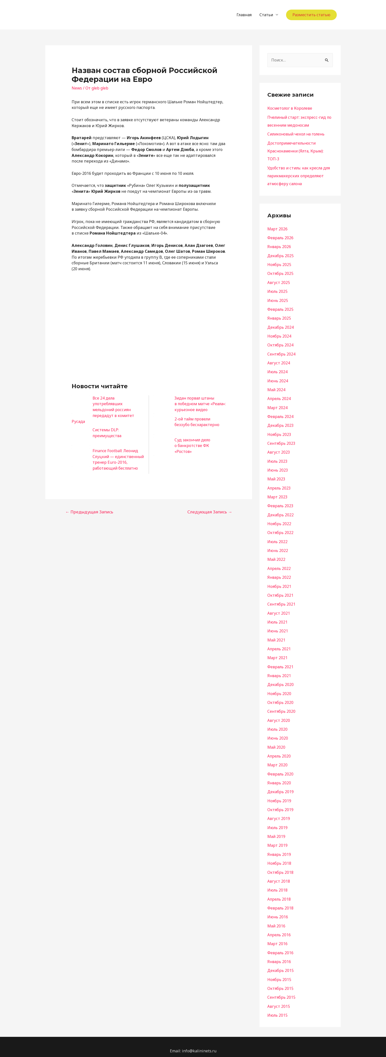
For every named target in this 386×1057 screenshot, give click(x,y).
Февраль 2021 (280, 662)
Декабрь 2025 (280, 254)
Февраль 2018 (280, 901)
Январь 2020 (279, 777)
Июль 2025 (277, 290)
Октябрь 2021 (280, 591)
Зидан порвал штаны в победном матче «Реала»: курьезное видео (200, 404)
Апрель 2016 (279, 927)
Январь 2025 (279, 316)
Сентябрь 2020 (281, 706)
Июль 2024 (277, 369)
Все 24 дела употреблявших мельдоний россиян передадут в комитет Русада (103, 409)
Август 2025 (278, 281)
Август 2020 (278, 715)
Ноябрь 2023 (279, 431)
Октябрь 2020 (280, 697)
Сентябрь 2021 (281, 600)
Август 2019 (278, 812)
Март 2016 (277, 936)
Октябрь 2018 (280, 865)
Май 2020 (276, 741)
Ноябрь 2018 (279, 856)
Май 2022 (276, 555)
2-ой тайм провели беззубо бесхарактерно (197, 422)
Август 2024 (278, 361)
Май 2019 (276, 830)
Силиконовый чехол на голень (297, 134)
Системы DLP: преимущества (107, 432)
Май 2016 (276, 918)
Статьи (266, 14)
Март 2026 (277, 228)
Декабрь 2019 (280, 786)
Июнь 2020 (278, 732)
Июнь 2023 (278, 467)
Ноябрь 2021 (279, 582)
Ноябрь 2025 (279, 263)
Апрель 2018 (279, 892)
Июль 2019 (277, 821)
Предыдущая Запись (89, 518)
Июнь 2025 (278, 299)
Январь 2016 (279, 954)
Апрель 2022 (279, 564)
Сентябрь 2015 (281, 989)
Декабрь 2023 (280, 423)
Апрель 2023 (279, 485)
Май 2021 (276, 635)
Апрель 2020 (279, 750)
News (77, 88)
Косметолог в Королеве (290, 108)
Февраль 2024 (280, 414)
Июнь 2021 (278, 626)
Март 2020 (277, 759)
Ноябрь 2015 (279, 971)
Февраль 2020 (280, 768)
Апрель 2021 (279, 644)
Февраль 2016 (280, 945)
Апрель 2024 (279, 396)
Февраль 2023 (280, 502)
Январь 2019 (279, 847)
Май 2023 (276, 476)
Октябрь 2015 (280, 980)
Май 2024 (276, 387)
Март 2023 (277, 493)
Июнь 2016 (278, 909)
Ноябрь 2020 (279, 688)
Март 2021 (277, 653)
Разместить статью (311, 14)
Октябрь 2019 (280, 803)
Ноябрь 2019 (279, 794)
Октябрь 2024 (280, 343)
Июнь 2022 (278, 547)
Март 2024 (277, 405)
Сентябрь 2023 (281, 440)
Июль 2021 (277, 617)
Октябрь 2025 (280, 272)
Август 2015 (278, 998)
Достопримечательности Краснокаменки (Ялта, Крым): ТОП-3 (296, 150)
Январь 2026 (279, 246)
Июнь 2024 (278, 378)
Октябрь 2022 (280, 529)
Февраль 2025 (280, 308)
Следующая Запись (209, 518)
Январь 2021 (279, 670)
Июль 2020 (277, 724)
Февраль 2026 (280, 237)
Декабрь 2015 (280, 963)
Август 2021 (278, 608)
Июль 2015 (277, 1007)
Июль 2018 (277, 883)
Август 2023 (278, 449)
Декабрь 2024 (280, 325)
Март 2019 (277, 839)
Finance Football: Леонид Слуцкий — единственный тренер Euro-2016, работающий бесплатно (106, 462)
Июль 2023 (277, 458)
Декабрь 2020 (280, 679)
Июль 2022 (277, 538)
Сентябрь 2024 (281, 352)
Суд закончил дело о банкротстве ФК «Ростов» (193, 445)
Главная (244, 14)
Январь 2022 (279, 573)
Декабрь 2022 (280, 511)
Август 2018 (278, 874)
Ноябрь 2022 (279, 520)
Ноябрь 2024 (279, 334)
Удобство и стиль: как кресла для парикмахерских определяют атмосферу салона (299, 175)
